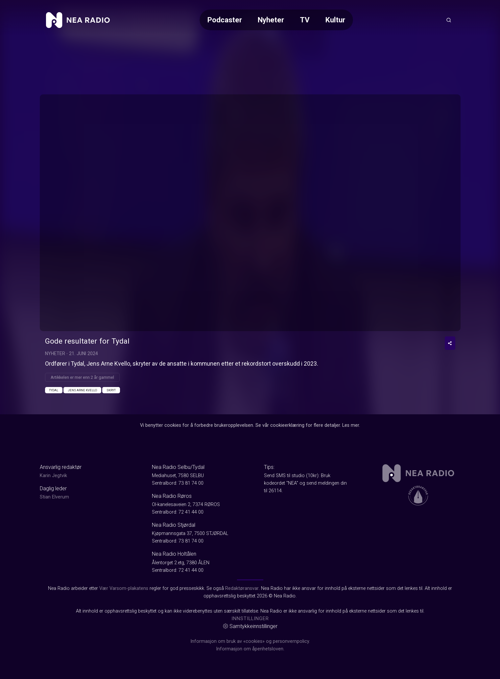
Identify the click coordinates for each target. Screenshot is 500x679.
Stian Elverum (54, 497)
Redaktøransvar (242, 588)
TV (305, 19)
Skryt (111, 390)
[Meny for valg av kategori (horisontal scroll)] (276, 20)
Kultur (335, 19)
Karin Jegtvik (53, 475)
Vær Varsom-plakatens (123, 588)
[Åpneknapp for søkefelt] (448, 20)
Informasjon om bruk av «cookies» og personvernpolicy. (250, 641)
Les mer (350, 425)
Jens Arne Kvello (82, 390)
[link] (78, 20)
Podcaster (224, 19)
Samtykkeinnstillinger (250, 626)
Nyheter (271, 19)
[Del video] (450, 343)
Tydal (53, 390)
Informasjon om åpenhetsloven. (250, 649)
